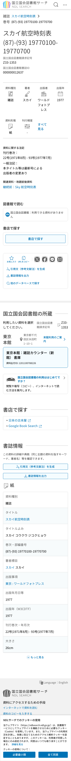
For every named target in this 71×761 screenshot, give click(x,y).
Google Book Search (25, 425)
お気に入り (11, 259)
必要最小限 (19, 754)
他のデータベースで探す (23, 283)
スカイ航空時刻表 (23, 16)
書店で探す (35, 238)
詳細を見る (17, 744)
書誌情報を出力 (17, 276)
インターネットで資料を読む (20, 708)
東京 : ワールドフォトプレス (24, 583)
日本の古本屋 (20, 420)
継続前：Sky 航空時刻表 (19, 187)
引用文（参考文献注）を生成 (25, 269)
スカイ (10, 567)
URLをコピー (23, 259)
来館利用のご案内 (55, 339)
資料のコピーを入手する (17, 713)
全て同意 (53, 754)
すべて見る (42, 126)
